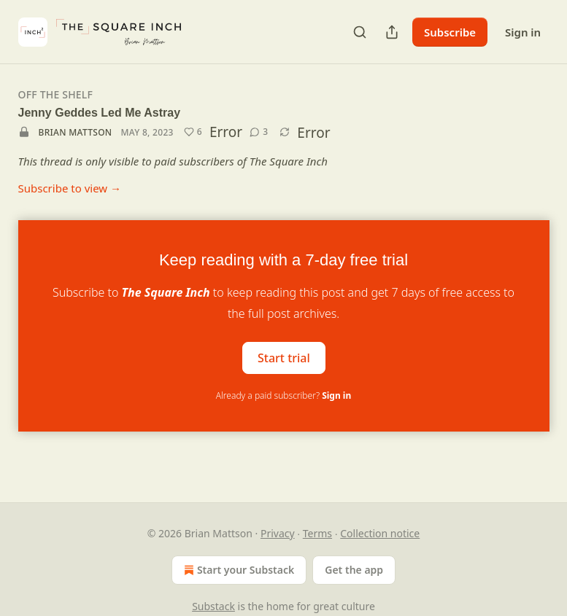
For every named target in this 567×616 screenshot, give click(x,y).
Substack (213, 606)
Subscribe (450, 32)
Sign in (523, 32)
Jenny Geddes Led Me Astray (99, 112)
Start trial (284, 357)
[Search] (359, 32)
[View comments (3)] (258, 132)
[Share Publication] (391, 32)
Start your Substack (237, 570)
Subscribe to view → (70, 188)
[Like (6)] (193, 132)
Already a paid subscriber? (283, 395)
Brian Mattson (75, 132)
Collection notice (380, 533)
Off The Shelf (55, 94)
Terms (317, 533)
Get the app (354, 570)
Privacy (278, 533)
